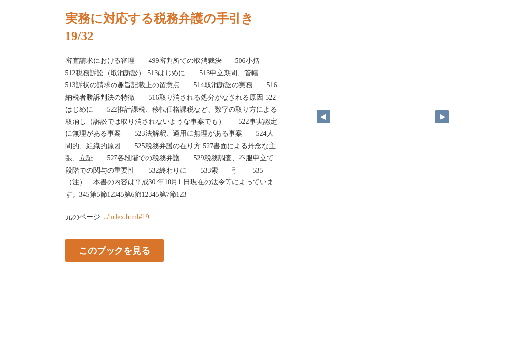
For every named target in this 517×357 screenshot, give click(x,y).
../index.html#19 (126, 217)
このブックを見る (114, 251)
